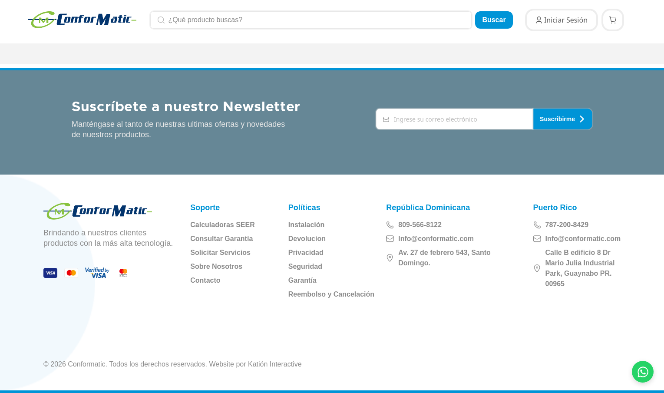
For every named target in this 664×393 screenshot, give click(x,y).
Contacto (205, 280)
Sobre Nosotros (216, 266)
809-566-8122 (414, 225)
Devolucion (307, 238)
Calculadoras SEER (222, 224)
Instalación (306, 224)
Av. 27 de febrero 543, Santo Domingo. (438, 258)
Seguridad (305, 266)
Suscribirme (562, 119)
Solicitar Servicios (220, 252)
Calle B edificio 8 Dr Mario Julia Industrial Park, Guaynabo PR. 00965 (574, 268)
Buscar (493, 19)
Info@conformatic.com (430, 239)
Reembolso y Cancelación (331, 294)
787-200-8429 (561, 225)
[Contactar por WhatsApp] (643, 372)
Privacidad (306, 252)
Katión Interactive (275, 364)
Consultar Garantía (221, 238)
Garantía (302, 280)
